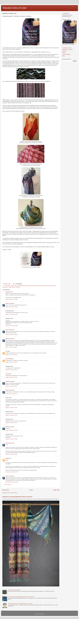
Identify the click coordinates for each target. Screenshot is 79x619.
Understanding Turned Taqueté (14, 590)
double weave (40, 285)
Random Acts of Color (15, 8)
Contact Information (66, 54)
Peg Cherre (7, 291)
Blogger (41, 613)
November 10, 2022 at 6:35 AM (11, 471)
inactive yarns (53, 285)
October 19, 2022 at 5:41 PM (11, 393)
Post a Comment (7, 484)
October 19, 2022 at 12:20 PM (11, 306)
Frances (7, 373)
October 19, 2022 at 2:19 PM (11, 362)
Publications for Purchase (67, 49)
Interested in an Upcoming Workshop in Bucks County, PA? (17, 496)
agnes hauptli (8, 358)
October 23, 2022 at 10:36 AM (11, 454)
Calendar (64, 51)
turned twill (18, 287)
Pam (6, 351)
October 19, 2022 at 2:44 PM (11, 369)
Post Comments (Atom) (12, 492)
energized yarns (47, 285)
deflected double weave (25, 285)
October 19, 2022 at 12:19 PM (11, 299)
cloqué (12, 285)
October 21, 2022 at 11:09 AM (11, 430)
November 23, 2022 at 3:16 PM (11, 482)
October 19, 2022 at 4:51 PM (11, 377)
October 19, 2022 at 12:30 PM (11, 314)
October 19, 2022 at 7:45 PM (11, 407)
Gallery (63, 52)
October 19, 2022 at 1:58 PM (11, 354)
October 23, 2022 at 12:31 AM (11, 438)
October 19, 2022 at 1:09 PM (11, 347)
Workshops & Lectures (66, 47)
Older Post (56, 490)
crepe (15, 285)
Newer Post (5, 490)
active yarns (8, 285)
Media (63, 55)
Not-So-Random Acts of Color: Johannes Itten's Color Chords (20, 603)
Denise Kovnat (8, 303)
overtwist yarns (5, 287)
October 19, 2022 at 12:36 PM (11, 325)
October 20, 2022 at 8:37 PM (11, 422)
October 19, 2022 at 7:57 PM (11, 415)
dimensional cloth (33, 285)
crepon (18, 285)
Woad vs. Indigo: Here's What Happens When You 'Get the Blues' (21, 596)
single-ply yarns (12, 287)
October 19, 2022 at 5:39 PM (11, 386)
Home (31, 490)
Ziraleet (7, 458)
